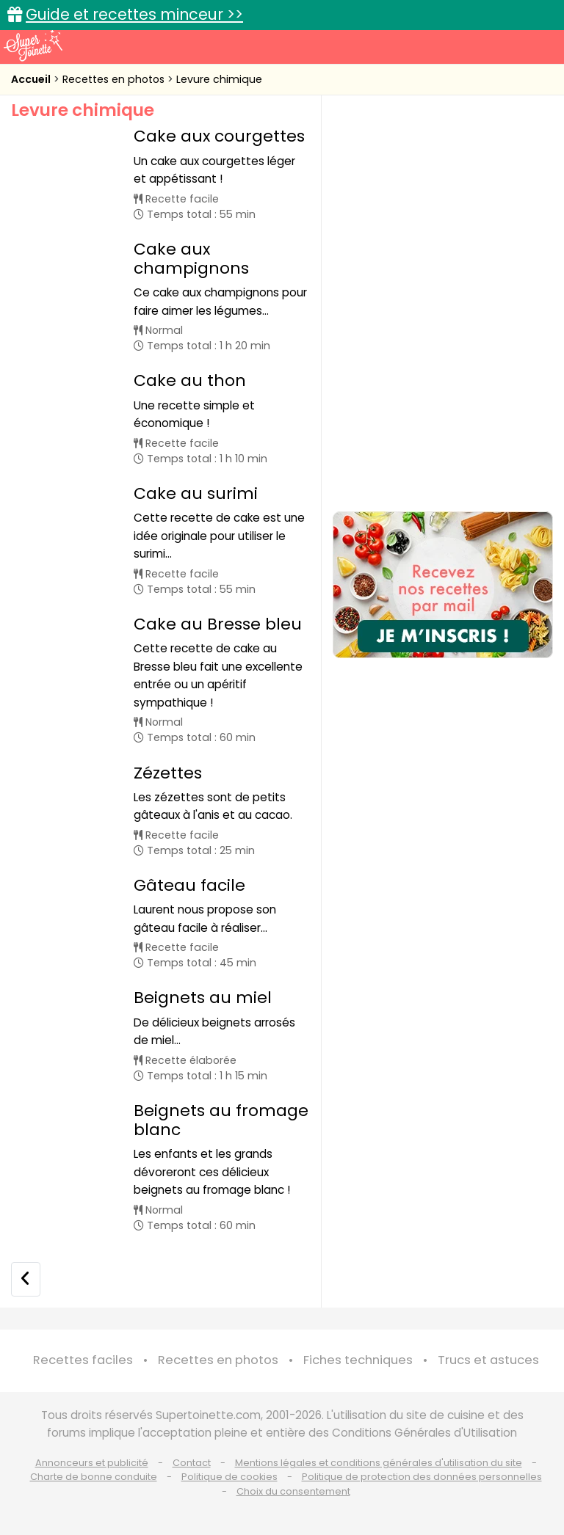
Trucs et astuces (488, 1360)
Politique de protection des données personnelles (422, 1476)
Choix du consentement (293, 1491)
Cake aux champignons (191, 259)
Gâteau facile (189, 885)
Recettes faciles (83, 1360)
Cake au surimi (196, 493)
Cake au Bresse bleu (218, 624)
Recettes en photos (114, 79)
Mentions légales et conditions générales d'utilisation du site (378, 1462)
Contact (192, 1462)
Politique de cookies (229, 1476)
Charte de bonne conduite (93, 1476)
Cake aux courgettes (219, 136)
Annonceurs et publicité (91, 1462)
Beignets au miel (203, 997)
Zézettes (168, 773)
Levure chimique (219, 79)
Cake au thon (190, 380)
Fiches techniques (358, 1360)
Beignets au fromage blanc (221, 1120)
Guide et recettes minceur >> (134, 14)
